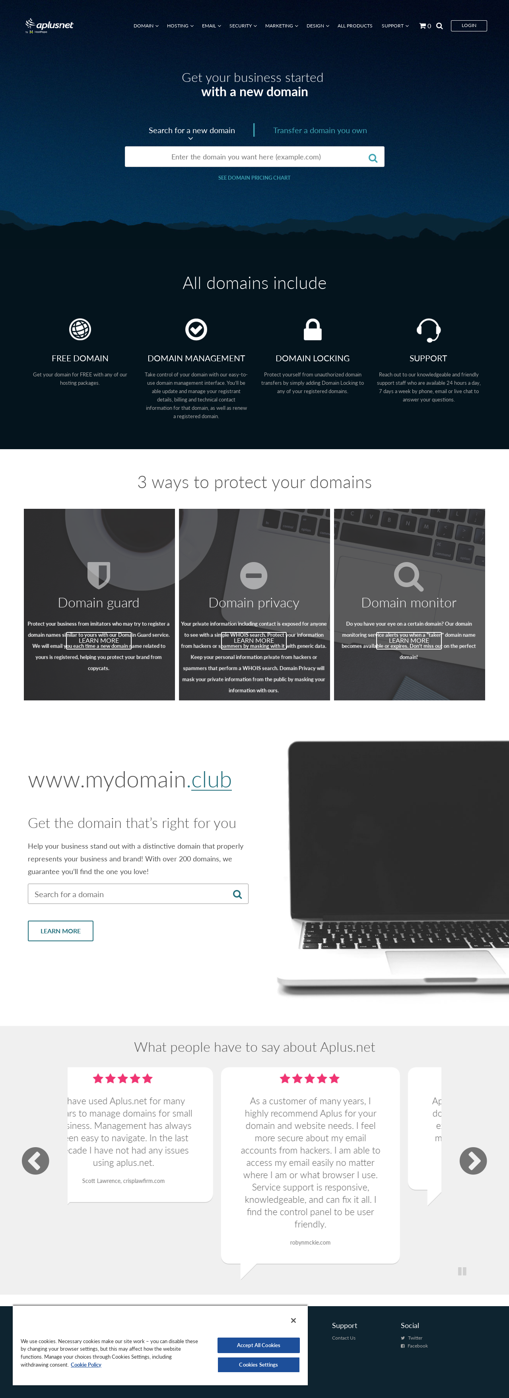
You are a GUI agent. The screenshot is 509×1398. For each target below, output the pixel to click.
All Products (355, 26)
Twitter (415, 1338)
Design (315, 26)
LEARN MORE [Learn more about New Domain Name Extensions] (61, 945)
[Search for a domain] (373, 157)
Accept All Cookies (258, 1345)
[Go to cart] (422, 25)
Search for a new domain (192, 130)
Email (209, 26)
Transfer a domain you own (320, 130)
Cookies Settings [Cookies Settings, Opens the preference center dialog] (258, 1364)
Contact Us (344, 1338)
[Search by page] (437, 25)
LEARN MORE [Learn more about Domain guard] (99, 639)
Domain (143, 26)
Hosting (177, 26)
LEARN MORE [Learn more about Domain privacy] (254, 639)
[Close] (293, 1320)
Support (393, 26)
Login (469, 25)
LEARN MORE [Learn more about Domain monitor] (409, 639)
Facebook (418, 1346)
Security (240, 26)
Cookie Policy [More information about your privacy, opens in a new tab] (86, 1364)
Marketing (279, 26)
